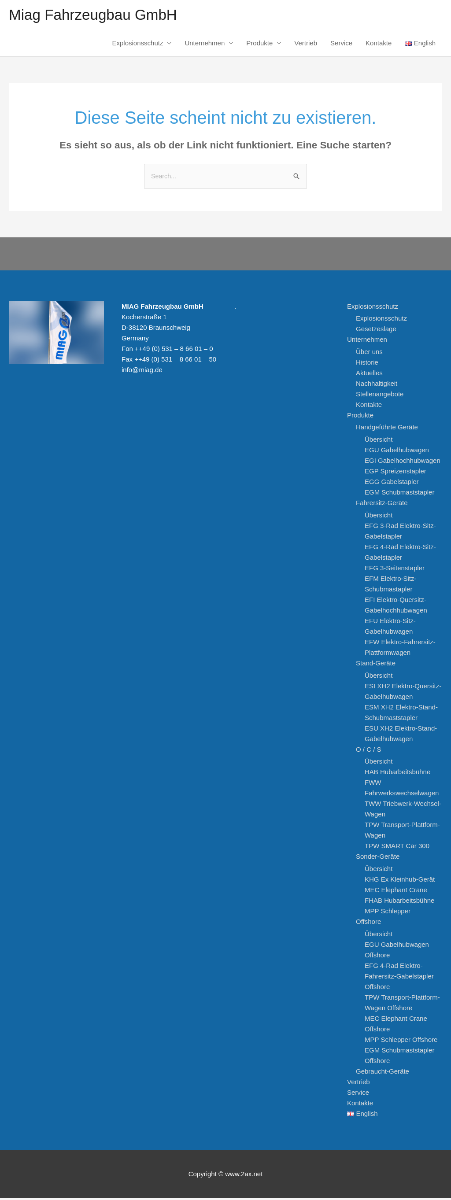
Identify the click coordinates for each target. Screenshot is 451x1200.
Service (341, 44)
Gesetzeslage (376, 331)
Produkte (259, 44)
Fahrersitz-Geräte (382, 505)
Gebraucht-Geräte (382, 1073)
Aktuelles (369, 375)
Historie (367, 364)
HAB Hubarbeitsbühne (397, 774)
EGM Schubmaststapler (399, 494)
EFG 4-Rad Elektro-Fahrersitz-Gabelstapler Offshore (399, 978)
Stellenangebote (379, 396)
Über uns (369, 354)
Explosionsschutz (137, 44)
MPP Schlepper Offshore (401, 1041)
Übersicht (378, 442)
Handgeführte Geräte (387, 429)
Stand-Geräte (376, 665)
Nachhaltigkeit (376, 385)
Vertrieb (305, 44)
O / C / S (368, 751)
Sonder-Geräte (377, 859)
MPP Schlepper (387, 913)
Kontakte (379, 44)
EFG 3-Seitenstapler (395, 570)
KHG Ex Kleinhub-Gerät (400, 882)
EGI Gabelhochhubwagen (402, 463)
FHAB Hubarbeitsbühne (399, 903)
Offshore (368, 924)
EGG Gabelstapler (392, 484)
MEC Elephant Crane (396, 892)
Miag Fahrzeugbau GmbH (97, 15)
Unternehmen (205, 44)
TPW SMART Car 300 (397, 848)
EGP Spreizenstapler (395, 473)
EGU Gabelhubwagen (397, 452)
